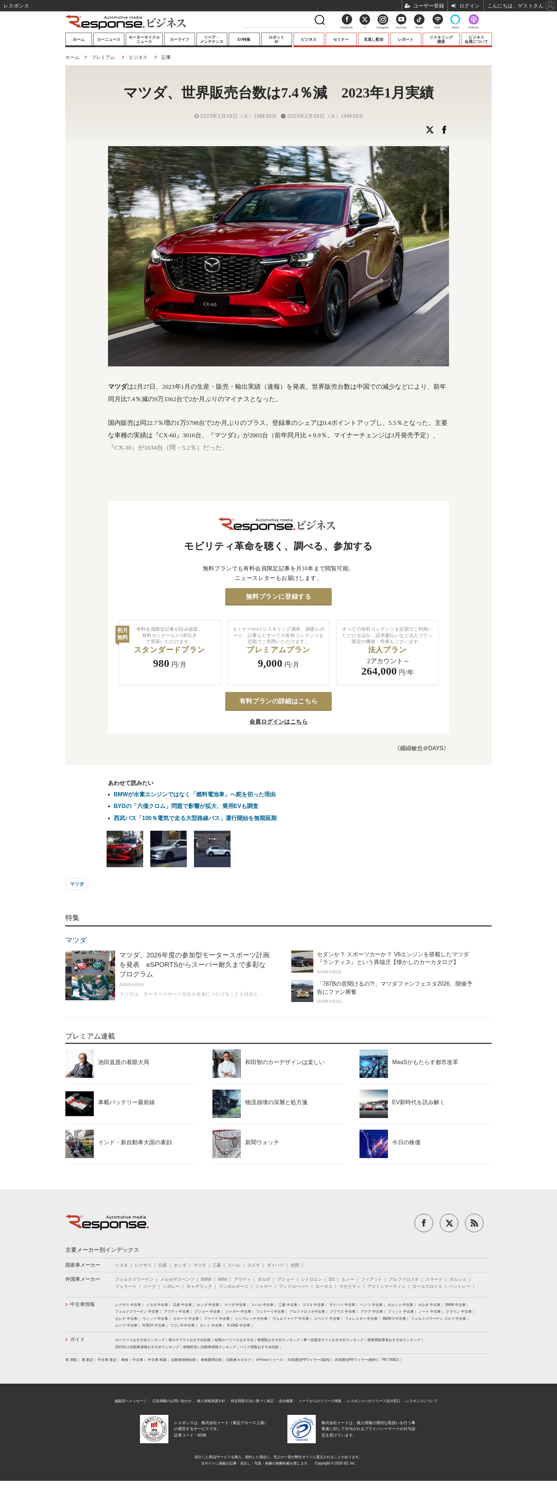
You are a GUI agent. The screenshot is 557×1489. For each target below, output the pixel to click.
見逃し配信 (373, 39)
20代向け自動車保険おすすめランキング (147, 1347)
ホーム (79, 39)
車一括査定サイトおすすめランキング (333, 1340)
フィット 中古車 (401, 1311)
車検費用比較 (211, 1360)
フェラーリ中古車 (270, 1311)
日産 (162, 1265)
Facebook (346, 27)
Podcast (474, 27)
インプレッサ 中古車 (251, 1319)
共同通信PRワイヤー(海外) (356, 1360)
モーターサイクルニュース (144, 39)
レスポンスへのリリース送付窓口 (373, 1401)
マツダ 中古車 (235, 1305)
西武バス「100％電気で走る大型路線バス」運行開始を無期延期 (195, 818)
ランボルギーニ (234, 1286)
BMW (206, 1279)
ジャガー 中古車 (238, 1311)
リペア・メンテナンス (211, 39)
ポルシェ (457, 1279)
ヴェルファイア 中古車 (290, 1319)
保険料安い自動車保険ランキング (209, 1347)
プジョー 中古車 (207, 1311)
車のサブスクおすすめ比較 (189, 1340)
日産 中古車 (182, 1305)
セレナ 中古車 (126, 1319)
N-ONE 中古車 (238, 1325)
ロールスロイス (427, 1286)
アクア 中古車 (372, 1311)
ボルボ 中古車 (429, 1305)
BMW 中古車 (455, 1305)
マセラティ (350, 1286)
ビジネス (309, 39)
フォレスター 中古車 (361, 1319)
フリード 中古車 (217, 1319)
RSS (437, 27)
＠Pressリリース (269, 1360)
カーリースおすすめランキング (140, 1340)
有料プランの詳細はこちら (278, 701)
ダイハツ (275, 1265)
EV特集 (244, 39)
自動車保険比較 (183, 1360)
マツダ (77, 884)
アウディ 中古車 (177, 1311)
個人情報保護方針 (211, 1401)
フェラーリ (125, 1286)
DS (332, 1279)
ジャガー (263, 1286)
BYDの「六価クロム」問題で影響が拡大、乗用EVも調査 (186, 806)
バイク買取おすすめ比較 (259, 1347)
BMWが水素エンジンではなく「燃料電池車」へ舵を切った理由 (197, 794)
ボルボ (264, 1279)
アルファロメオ (404, 1279)
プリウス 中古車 (343, 1311)
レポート (405, 39)
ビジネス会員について (476, 39)
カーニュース (108, 39)
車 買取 (71, 1360)
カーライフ (179, 39)
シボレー (171, 1286)
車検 (124, 1360)
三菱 (216, 1265)
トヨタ (121, 1265)
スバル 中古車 (262, 1305)
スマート (434, 1279)
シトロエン (311, 1279)
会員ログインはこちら (278, 722)
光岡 (295, 1265)
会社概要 (286, 1401)
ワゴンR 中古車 (182, 1325)
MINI (222, 1279)
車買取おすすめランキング (278, 1340)
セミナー (341, 39)
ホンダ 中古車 (208, 1305)
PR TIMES (390, 1360)
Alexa (455, 27)
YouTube (400, 27)
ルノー (347, 1279)
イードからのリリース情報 (320, 1401)
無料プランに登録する (278, 596)
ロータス (323, 1286)
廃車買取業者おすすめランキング (394, 1340)
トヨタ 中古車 (157, 1305)
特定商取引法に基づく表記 (252, 1401)
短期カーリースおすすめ (234, 1340)
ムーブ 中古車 (126, 1325)
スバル (234, 1265)
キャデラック (199, 1286)
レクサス (143, 1265)
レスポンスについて (422, 1401)
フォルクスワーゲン (134, 1279)
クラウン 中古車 (459, 1311)
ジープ (149, 1286)
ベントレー (459, 1286)
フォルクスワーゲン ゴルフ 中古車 (438, 1319)
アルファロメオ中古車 (307, 1311)
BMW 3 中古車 (394, 1319)
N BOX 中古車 (153, 1325)
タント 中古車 (211, 1325)
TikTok (419, 27)
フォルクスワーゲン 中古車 (137, 1311)
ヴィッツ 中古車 (155, 1319)
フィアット (371, 1279)
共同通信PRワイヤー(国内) (308, 1360)
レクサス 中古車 (128, 1305)
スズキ (253, 1265)
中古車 (138, 1360)
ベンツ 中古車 (371, 1305)
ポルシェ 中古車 (400, 1305)
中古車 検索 (157, 1360)
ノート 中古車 (429, 1311)
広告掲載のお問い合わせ (171, 1401)
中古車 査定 (107, 1360)
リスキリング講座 (441, 39)
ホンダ (180, 1265)
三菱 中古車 (287, 1305)
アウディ (242, 1279)
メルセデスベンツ (177, 1279)
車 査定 (87, 1360)
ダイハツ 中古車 (342, 1305)
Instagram (383, 23)
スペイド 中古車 (327, 1319)
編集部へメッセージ (131, 1401)
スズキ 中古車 (313, 1305)
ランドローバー (294, 1286)
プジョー (285, 1279)
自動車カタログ (238, 1360)
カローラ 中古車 (186, 1319)
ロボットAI (276, 39)
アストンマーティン (386, 1286)
